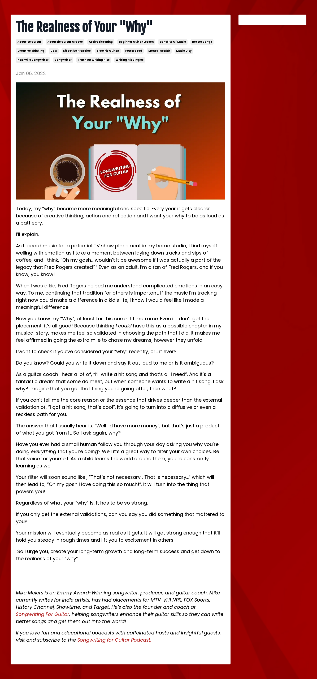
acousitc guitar (29, 42)
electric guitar (108, 51)
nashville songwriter (33, 60)
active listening (101, 42)
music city (184, 51)
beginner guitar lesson (136, 42)
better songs (202, 42)
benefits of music (173, 42)
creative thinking (31, 51)
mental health (159, 51)
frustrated (133, 51)
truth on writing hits (94, 60)
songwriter (63, 60)
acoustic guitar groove (65, 42)
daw (53, 51)
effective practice (77, 51)
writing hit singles (130, 60)
